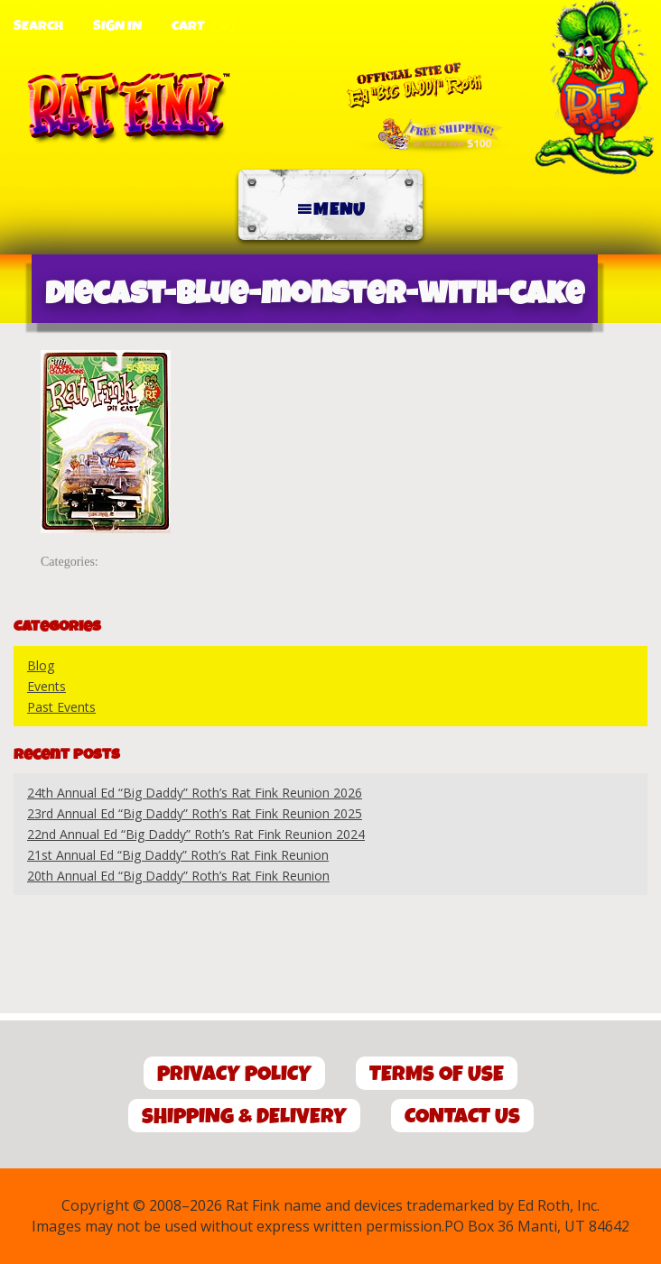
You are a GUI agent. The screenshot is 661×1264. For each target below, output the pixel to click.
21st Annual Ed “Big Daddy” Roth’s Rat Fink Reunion (178, 854)
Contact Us (462, 1116)
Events (46, 686)
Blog (40, 665)
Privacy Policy (234, 1074)
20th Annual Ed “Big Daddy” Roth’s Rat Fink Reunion (178, 875)
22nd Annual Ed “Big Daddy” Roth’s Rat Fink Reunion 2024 (196, 834)
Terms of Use (436, 1074)
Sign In (117, 26)
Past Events (61, 706)
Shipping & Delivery (244, 1116)
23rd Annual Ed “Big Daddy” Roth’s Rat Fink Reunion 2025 (194, 813)
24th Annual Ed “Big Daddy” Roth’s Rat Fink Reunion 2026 (194, 792)
